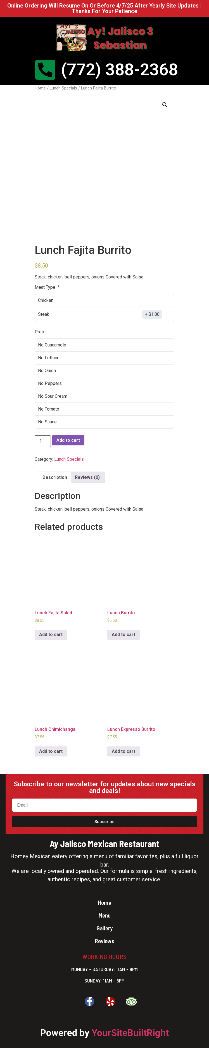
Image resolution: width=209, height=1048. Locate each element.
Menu (105, 915)
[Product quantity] (43, 441)
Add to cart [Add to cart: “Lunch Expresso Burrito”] (123, 751)
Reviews (104, 940)
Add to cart (68, 440)
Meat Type (45, 287)
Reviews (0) (87, 477)
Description (54, 477)
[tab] (55, 477)
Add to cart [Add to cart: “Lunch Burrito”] (123, 634)
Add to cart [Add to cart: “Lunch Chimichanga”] (51, 751)
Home (40, 88)
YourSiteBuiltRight (130, 1032)
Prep (39, 331)
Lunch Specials (63, 88)
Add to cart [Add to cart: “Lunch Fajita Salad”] (51, 634)
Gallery (105, 928)
